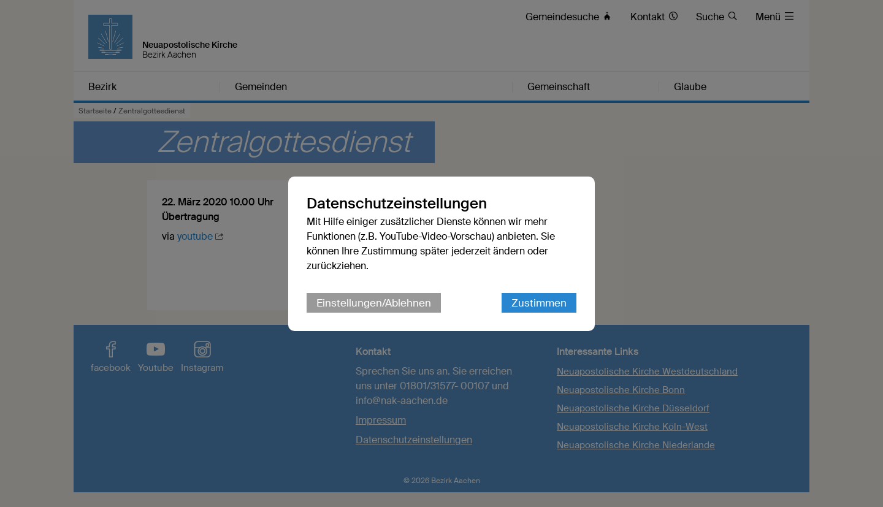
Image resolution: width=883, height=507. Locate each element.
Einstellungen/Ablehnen (373, 303)
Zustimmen (539, 303)
